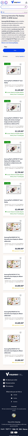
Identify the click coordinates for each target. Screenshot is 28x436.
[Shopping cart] (26, 2)
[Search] (25, 7)
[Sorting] (22, 56)
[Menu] (2, 2)
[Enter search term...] (12, 7)
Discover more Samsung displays (9, 43)
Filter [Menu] (14, 50)
